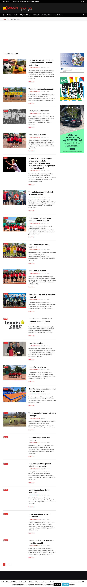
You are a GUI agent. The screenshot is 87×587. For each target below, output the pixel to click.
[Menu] (3, 15)
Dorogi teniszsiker (35, 343)
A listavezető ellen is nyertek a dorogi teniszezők (40, 542)
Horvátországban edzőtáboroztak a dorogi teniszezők (42, 390)
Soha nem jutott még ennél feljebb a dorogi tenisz (39, 465)
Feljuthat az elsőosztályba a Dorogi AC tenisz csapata (39, 219)
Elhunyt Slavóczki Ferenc (38, 111)
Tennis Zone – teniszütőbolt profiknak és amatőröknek (40, 320)
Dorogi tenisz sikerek (37, 135)
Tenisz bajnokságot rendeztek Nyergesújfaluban (40, 193)
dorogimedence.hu (35, 67)
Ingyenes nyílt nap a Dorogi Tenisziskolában (39, 515)
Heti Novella (36, 15)
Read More (31, 81)
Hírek (15, 15)
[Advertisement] (43, 36)
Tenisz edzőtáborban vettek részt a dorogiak (42, 414)
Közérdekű (60, 15)
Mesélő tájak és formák (48, 15)
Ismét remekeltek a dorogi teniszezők (39, 246)
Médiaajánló (23, 1)
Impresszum (16, 1)
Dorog (5, 60)
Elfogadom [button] (57, 584)
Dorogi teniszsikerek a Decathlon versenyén (41, 296)
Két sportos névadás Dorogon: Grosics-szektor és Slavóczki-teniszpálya (40, 62)
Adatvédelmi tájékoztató (33, 1)
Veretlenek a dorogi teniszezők (41, 89)
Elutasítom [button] (65, 584)
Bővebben (72, 584)
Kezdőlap (9, 15)
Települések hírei (25, 15)
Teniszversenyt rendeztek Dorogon (39, 438)
